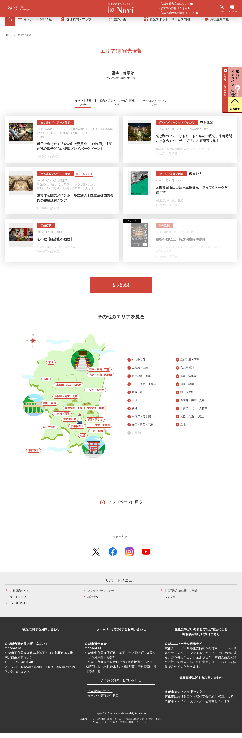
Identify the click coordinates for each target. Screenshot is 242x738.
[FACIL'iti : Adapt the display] (19, 8)
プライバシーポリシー (100, 595)
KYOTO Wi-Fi (18, 607)
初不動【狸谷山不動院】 (55, 243)
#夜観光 (161, 204)
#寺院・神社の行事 (67, 251)
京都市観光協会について (175, 4)
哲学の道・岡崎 (95, 412)
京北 (50, 367)
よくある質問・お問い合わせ (121, 685)
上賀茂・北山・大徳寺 (68, 389)
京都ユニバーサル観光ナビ (183, 648)
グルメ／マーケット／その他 (176, 126)
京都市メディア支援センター (185, 696)
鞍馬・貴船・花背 (99, 374)
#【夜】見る (175, 204)
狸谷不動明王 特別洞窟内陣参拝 (180, 243)
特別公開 (164, 229)
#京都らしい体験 (184, 251)
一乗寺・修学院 (95, 394)
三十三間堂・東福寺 (98, 430)
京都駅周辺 (77, 431)
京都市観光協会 (96, 648)
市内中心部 (69, 424)
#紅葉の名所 (164, 256)
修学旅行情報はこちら (174, 8)
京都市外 (33, 455)
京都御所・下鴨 (73, 412)
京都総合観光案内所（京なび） (26, 648)
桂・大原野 (49, 431)
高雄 (45, 383)
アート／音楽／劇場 (171, 178)
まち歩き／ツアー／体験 (55, 126)
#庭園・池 (162, 152)
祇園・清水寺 (94, 424)
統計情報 (92, 601)
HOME (8, 39)
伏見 (82, 440)
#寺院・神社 (45, 251)
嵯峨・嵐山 (49, 408)
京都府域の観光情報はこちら (178, 13)
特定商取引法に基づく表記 (181, 595)
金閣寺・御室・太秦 (66, 401)
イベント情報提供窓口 (103, 700)
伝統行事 (46, 229)
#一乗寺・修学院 (48, 160)
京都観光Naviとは (21, 595)
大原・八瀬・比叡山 (100, 379)
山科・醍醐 (97, 435)
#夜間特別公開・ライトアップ (190, 152)
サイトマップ (18, 601)
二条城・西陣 (61, 418)
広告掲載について (100, 696)
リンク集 (170, 601)
